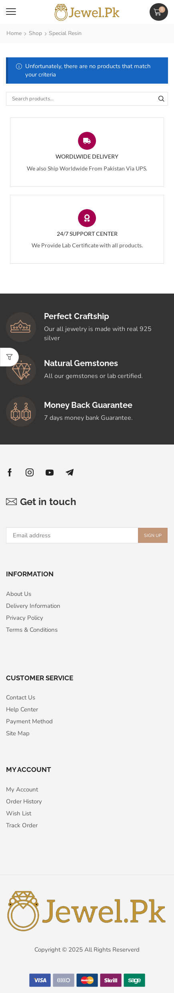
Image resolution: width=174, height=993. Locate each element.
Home (14, 33)
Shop (35, 33)
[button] (11, 12)
